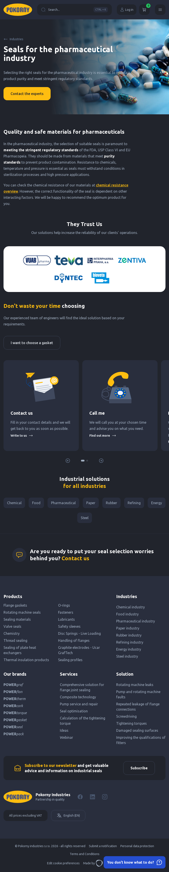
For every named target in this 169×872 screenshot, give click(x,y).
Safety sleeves (69, 626)
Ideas (64, 730)
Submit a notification (103, 846)
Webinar (66, 737)
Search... (74, 9)
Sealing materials (17, 619)
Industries (13, 39)
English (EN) (68, 815)
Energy (156, 503)
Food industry (127, 614)
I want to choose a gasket (32, 343)
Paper (90, 503)
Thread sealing (15, 640)
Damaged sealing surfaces (137, 730)
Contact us (75, 558)
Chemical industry (130, 607)
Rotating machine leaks (134, 685)
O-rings (64, 605)
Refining (134, 503)
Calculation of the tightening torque (82, 720)
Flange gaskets (15, 605)
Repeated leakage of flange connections (138, 706)
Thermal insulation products (26, 660)
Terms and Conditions (84, 854)
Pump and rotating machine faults (138, 694)
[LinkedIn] (92, 796)
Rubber (111, 503)
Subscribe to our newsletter (51, 765)
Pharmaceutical (63, 503)
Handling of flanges (74, 640)
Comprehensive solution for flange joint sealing (82, 687)
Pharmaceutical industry (135, 621)
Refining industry (129, 642)
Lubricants (66, 619)
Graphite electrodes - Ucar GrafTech (79, 650)
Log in (126, 9)
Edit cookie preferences (63, 863)
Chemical (14, 503)
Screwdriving (126, 716)
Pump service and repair (79, 704)
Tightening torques (131, 723)
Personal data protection (137, 846)
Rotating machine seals (22, 612)
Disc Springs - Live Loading (79, 633)
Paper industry (127, 628)
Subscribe (139, 768)
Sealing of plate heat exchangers (20, 650)
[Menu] (160, 9)
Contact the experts (27, 94)
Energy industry (128, 649)
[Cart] (144, 9)
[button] (82, 461)
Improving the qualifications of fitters (140, 740)
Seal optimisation (74, 711)
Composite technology (78, 697)
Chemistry (12, 633)
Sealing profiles (70, 660)
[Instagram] (104, 796)
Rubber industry (128, 635)
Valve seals (12, 626)
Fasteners (65, 612)
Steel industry (127, 656)
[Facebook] (80, 796)
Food (36, 503)
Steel (84, 518)
